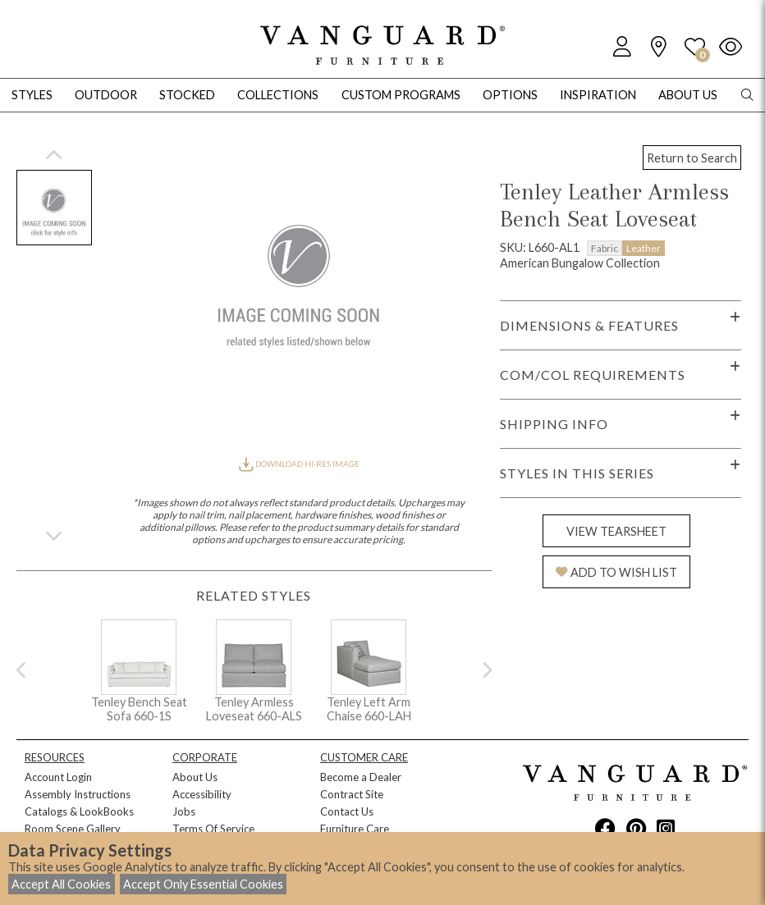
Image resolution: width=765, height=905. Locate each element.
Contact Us (346, 811)
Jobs (183, 811)
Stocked (187, 95)
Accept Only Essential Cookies (203, 884)
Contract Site (351, 794)
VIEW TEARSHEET (616, 531)
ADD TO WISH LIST (616, 572)
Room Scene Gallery (73, 828)
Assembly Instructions (78, 794)
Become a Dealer (360, 777)
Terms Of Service (213, 828)
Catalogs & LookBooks (79, 811)
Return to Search (692, 158)
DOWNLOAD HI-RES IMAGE (299, 463)
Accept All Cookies (61, 884)
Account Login (58, 777)
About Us (195, 777)
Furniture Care (354, 828)
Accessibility (201, 794)
